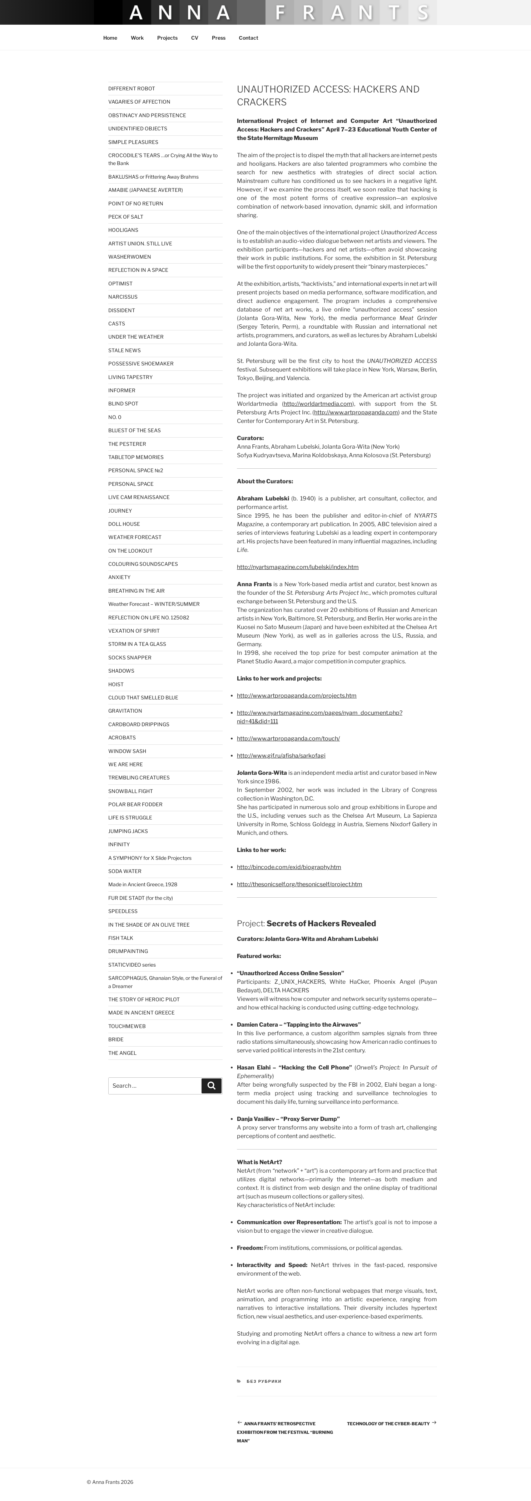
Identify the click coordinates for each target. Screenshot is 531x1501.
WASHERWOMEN (129, 257)
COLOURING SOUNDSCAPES (143, 564)
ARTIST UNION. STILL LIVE (140, 243)
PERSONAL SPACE (131, 484)
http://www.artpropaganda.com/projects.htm (297, 695)
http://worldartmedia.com (318, 403)
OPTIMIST (120, 283)
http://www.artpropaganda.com (356, 412)
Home (110, 38)
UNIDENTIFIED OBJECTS (137, 128)
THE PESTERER (127, 444)
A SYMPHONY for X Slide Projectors (150, 858)
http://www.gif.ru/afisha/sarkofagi (281, 755)
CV (194, 38)
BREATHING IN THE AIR (136, 591)
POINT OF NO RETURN (135, 203)
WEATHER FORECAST (135, 537)
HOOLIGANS (123, 230)
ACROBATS (122, 737)
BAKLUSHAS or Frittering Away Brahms (153, 177)
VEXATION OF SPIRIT (134, 631)
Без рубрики (264, 1381)
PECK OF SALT (125, 217)
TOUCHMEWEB (127, 1026)
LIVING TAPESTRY (130, 377)
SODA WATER (125, 871)
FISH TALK (120, 938)
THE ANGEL (122, 1053)
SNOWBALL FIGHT (130, 791)
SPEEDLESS (123, 911)
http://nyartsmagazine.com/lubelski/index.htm (298, 567)
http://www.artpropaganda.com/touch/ (288, 738)
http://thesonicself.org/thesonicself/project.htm (299, 884)
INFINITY (119, 844)
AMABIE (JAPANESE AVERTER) (145, 190)
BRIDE (116, 1039)
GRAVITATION (125, 711)
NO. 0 (114, 417)
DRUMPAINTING (128, 951)
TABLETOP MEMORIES (136, 457)
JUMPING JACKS (128, 831)
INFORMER (121, 390)
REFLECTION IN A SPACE (138, 270)
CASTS (116, 323)
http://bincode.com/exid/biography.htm (289, 867)
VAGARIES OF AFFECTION (139, 102)
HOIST (116, 684)
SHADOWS (121, 671)
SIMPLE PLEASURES (133, 142)
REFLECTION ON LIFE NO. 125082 (148, 617)
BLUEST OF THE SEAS (134, 430)
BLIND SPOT (123, 403)
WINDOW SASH (127, 751)
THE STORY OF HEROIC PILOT (144, 999)
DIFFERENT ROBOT (131, 88)
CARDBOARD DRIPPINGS (138, 724)
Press (218, 38)
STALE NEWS (124, 350)
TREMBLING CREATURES (139, 777)
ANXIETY (119, 577)
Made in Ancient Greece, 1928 (142, 884)
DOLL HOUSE (124, 524)
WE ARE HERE (125, 764)
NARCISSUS (123, 297)
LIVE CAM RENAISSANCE (139, 497)
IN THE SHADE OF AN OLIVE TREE (149, 925)
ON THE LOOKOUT (130, 551)
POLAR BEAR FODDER (135, 804)
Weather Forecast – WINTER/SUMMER (154, 604)
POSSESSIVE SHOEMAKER (141, 363)
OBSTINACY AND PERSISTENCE (147, 115)
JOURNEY (120, 511)
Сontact (248, 38)
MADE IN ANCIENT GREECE (141, 1012)
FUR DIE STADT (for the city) (140, 898)
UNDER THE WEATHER (136, 337)
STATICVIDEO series (132, 965)
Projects (167, 38)
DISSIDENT (121, 310)
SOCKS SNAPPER (130, 657)
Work (137, 38)
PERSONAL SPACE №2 (135, 470)
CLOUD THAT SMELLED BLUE (143, 697)
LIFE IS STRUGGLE (130, 817)
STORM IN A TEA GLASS (137, 644)
